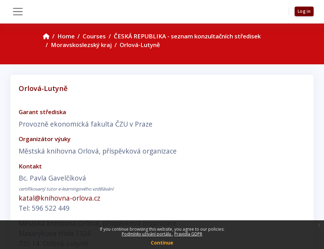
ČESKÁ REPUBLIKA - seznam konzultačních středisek (187, 36)
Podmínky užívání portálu (147, 234)
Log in (304, 11)
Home (66, 36)
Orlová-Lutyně (140, 45)
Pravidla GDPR (188, 234)
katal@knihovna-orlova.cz (59, 198)
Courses (94, 36)
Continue (162, 242)
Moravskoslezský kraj (81, 45)
